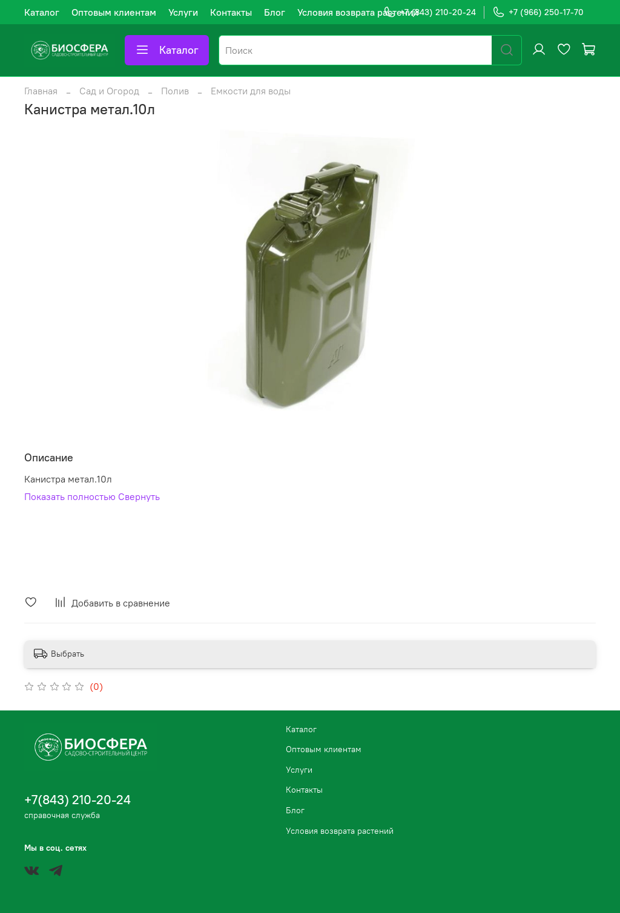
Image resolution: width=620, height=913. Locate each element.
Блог (274, 12)
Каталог (41, 12)
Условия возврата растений (357, 12)
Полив (175, 91)
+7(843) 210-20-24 (77, 799)
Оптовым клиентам (113, 12)
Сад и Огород (109, 91)
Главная (41, 91)
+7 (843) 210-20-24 (429, 12)
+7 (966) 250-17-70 (538, 12)
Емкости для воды (251, 91)
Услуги (183, 12)
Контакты (231, 12)
